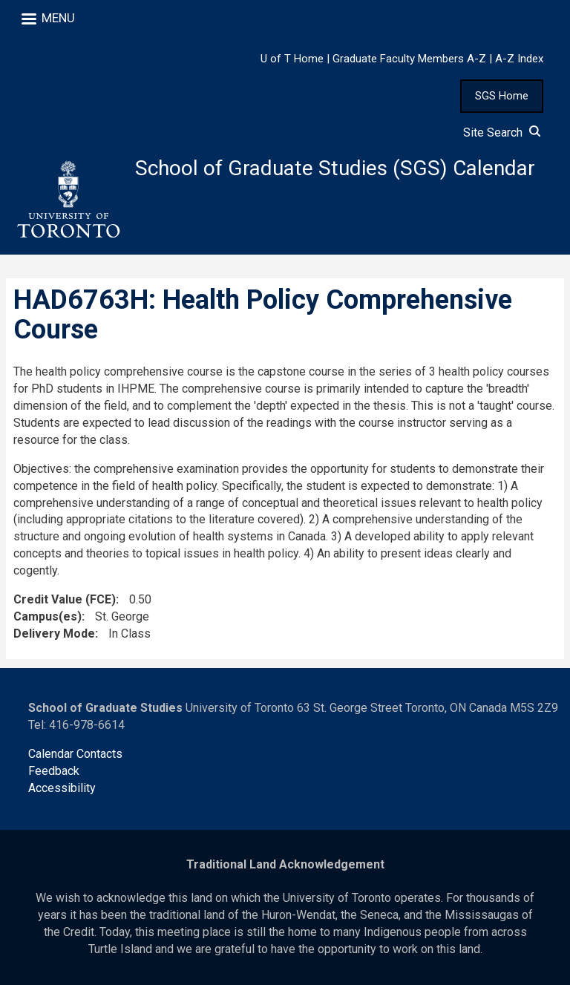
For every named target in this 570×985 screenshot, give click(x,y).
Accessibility (62, 788)
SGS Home (501, 95)
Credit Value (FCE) (64, 599)
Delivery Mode (54, 633)
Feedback (53, 771)
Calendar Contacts (75, 754)
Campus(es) (47, 616)
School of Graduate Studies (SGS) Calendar (335, 168)
